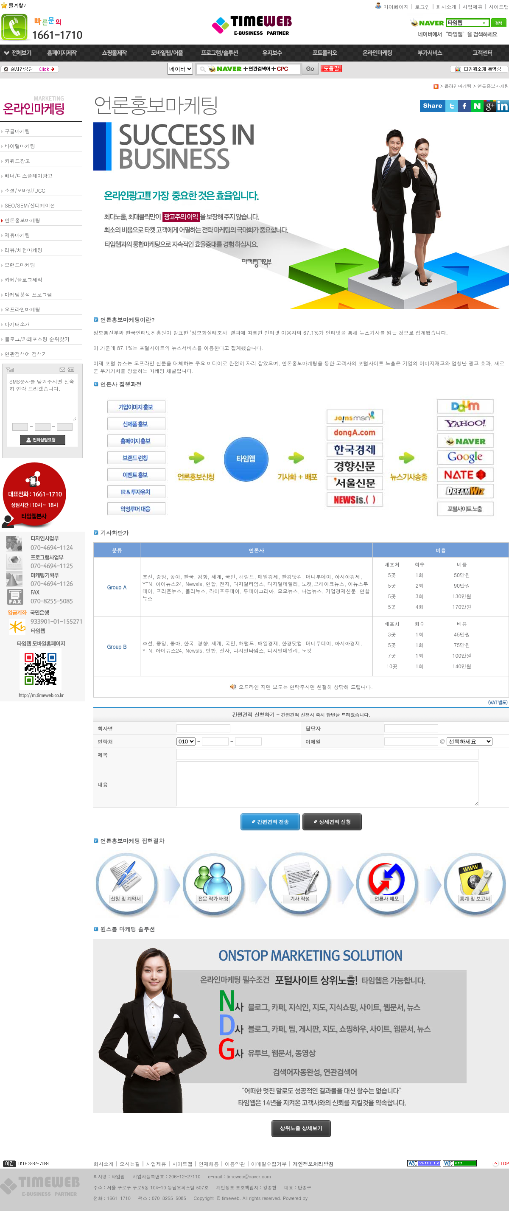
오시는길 (130, 1163)
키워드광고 (17, 160)
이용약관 (235, 1163)
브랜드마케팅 (20, 264)
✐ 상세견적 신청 (332, 822)
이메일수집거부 (269, 1163)
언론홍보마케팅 (22, 220)
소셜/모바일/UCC (25, 190)
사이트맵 (499, 6)
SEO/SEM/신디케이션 (30, 205)
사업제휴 (472, 6)
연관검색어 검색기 (26, 353)
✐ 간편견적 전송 (270, 822)
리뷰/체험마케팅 (23, 249)
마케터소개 (17, 324)
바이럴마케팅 (20, 145)
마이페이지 (396, 6)
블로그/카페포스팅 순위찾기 (37, 338)
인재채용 (209, 1163)
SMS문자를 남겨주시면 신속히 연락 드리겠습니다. (42, 398)
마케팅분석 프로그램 (28, 294)
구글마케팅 (17, 131)
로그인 (422, 6)
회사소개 (446, 6)
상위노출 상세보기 (301, 1128)
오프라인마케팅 (22, 309)
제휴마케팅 (17, 234)
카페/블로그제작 (23, 279)
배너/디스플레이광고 (29, 175)
